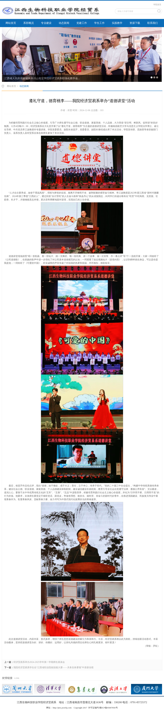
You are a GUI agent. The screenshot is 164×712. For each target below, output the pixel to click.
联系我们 (152, 23)
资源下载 (135, 23)
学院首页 (157, 4)
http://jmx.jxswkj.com (62, 707)
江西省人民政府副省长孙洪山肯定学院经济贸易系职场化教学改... (42, 78)
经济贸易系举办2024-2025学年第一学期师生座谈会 (39, 662)
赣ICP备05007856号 (108, 707)
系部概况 (28, 23)
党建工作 (81, 23)
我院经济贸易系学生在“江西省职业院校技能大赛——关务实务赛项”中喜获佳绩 (53, 667)
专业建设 (46, 23)
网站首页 (11, 23)
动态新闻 (64, 23)
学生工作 (99, 23)
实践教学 (117, 23)
